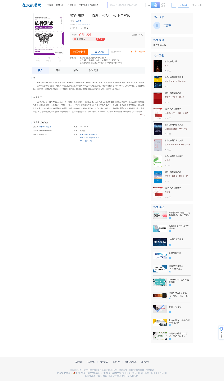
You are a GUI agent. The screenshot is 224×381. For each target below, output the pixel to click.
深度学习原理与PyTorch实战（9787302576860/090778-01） (179, 267)
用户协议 (104, 362)
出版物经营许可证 (132, 373)
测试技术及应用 (176, 239)
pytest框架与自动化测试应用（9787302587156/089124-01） (179, 227)
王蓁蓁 (78, 21)
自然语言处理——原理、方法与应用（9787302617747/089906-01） (179, 334)
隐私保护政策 (131, 362)
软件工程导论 (175, 306)
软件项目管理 (175, 253)
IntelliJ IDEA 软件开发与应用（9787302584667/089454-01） (179, 281)
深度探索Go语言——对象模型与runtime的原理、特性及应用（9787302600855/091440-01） (179, 213)
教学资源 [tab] (93, 70)
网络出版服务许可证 (158, 373)
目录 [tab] (58, 70)
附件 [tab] (75, 70)
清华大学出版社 (84, 24)
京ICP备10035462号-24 (114, 373)
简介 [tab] (40, 70)
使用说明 (116, 362)
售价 (74, 35)
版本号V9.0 (90, 376)
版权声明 (145, 362)
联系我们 (91, 362)
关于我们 (79, 362)
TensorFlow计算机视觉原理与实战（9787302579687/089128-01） (179, 321)
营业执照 (145, 373)
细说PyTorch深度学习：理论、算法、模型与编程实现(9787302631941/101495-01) (179, 294)
